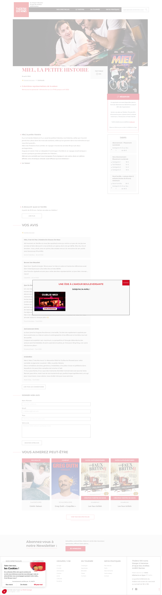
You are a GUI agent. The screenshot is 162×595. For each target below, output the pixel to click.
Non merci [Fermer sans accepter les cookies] (9, 585)
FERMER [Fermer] (126, 282)
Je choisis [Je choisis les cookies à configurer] (23, 585)
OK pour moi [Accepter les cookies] (38, 585)
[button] (4, 591)
